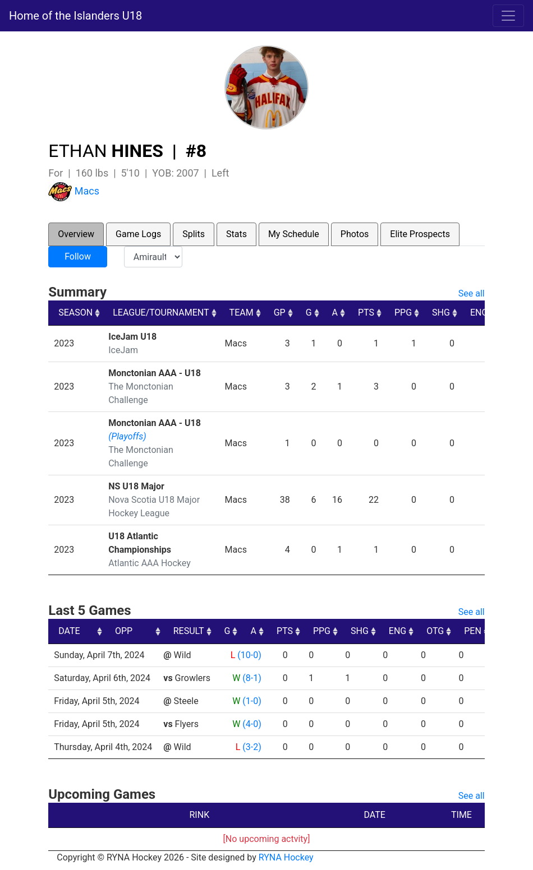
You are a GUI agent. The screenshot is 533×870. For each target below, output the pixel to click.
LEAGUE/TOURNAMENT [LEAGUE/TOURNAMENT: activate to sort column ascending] (161, 312)
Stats (236, 234)
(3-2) (251, 747)
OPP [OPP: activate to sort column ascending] (176, 631)
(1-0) (251, 701)
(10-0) (249, 655)
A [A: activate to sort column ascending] (335, 312)
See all (471, 293)
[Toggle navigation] (508, 15)
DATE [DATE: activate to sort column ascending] (69, 631)
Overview (76, 234)
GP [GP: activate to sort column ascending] (280, 312)
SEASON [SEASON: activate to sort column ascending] (75, 312)
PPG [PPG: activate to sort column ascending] (403, 312)
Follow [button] (78, 256)
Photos (355, 234)
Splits (193, 234)
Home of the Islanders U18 (75, 15)
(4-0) (251, 724)
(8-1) (251, 678)
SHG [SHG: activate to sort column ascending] (441, 312)
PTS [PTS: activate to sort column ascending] (366, 312)
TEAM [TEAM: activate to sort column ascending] (241, 312)
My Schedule (293, 234)
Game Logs (138, 234)
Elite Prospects (420, 234)
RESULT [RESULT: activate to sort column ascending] (241, 631)
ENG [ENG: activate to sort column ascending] (479, 312)
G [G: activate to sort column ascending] (309, 312)
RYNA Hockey (286, 857)
